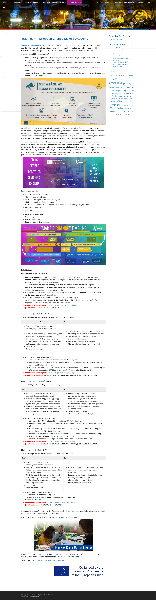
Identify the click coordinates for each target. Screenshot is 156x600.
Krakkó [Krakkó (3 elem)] (131, 98)
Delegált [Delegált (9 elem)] (125, 90)
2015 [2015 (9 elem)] (116, 75)
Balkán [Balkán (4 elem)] (117, 88)
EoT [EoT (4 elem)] (125, 93)
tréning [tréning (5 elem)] (117, 114)
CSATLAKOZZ (89, 2)
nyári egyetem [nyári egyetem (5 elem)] (124, 105)
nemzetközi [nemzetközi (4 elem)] (126, 102)
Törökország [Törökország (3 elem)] (122, 114)
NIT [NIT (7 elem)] (131, 102)
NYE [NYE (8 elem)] (118, 105)
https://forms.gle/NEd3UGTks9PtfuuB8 (61, 305)
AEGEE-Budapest (31, 2)
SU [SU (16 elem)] (111, 111)
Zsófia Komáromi (34, 597)
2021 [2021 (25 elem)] (128, 79)
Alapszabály (116, 48)
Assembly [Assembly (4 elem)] (112, 88)
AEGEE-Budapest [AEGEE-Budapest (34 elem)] (118, 83)
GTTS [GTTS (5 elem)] (119, 99)
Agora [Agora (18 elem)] (132, 83)
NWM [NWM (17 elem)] (113, 104)
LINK (39, 500)
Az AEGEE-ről (16, 2)
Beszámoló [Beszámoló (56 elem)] (126, 87)
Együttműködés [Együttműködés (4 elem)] (113, 93)
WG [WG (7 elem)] (127, 114)
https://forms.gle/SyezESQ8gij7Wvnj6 (61, 372)
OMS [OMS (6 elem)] (131, 105)
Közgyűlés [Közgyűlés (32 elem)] (116, 101)
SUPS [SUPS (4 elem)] (114, 112)
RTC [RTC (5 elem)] (132, 108)
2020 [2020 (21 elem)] (122, 79)
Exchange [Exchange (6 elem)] (114, 99)
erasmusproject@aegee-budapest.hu (50, 560)
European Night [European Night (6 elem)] (126, 96)
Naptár (117, 2)
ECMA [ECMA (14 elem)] (131, 90)
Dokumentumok (118, 66)
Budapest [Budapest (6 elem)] (118, 91)
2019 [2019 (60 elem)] (116, 79)
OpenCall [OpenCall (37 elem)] (115, 108)
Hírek (5, 2)
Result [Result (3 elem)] (129, 108)
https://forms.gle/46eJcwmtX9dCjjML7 (61, 502)
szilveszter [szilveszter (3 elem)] (119, 112)
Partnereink (129, 2)
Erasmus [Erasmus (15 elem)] (130, 93)
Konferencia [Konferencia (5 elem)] (125, 99)
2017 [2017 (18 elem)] (125, 75)
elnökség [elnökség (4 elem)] (120, 93)
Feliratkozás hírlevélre (116, 39)
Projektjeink (75, 2)
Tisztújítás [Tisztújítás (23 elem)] (127, 111)
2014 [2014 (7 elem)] (112, 76)
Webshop (141, 2)
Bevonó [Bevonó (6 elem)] (112, 91)
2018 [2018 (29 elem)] (130, 75)
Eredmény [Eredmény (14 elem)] (116, 96)
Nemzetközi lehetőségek (54, 2)
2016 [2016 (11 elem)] (120, 75)
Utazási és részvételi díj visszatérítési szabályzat (120, 63)
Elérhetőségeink (104, 2)
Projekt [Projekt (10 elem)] (124, 108)
